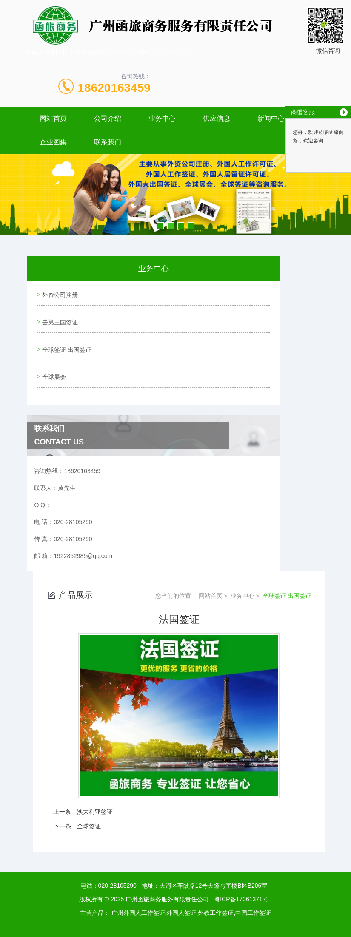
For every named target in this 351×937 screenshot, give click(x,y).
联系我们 (107, 142)
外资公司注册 (59, 293)
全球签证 (89, 813)
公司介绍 (107, 118)
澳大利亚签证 (95, 798)
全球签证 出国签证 (66, 341)
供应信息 (216, 118)
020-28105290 (117, 872)
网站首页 (53, 118)
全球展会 (53, 365)
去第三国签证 (59, 317)
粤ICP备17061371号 (241, 886)
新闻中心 (271, 118)
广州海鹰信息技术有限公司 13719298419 (190, 927)
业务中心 (162, 118)
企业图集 (53, 142)
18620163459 (114, 87)
